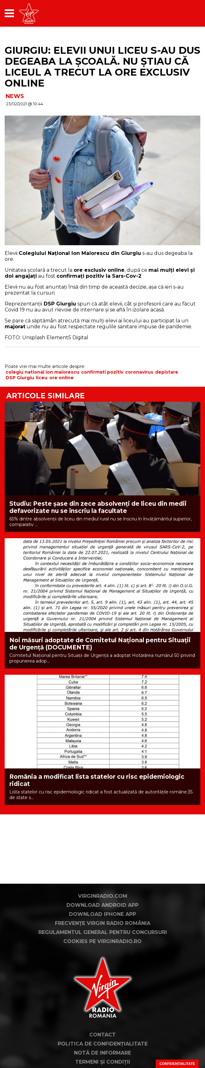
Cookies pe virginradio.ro (102, 941)
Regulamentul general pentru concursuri (102, 932)
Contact (102, 1035)
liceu (41, 377)
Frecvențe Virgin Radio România (102, 923)
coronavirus (139, 372)
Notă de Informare (102, 1053)
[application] (185, 13)
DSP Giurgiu (20, 377)
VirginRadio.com (102, 896)
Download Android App (102, 905)
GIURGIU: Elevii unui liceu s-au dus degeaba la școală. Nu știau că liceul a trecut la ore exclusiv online (102, 66)
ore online (61, 377)
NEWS (15, 96)
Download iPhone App (102, 914)
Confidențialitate (177, 1064)
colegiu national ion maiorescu (42, 372)
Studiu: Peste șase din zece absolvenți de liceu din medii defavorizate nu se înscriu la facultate (98, 507)
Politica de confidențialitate (103, 1044)
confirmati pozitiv (102, 372)
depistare (166, 372)
